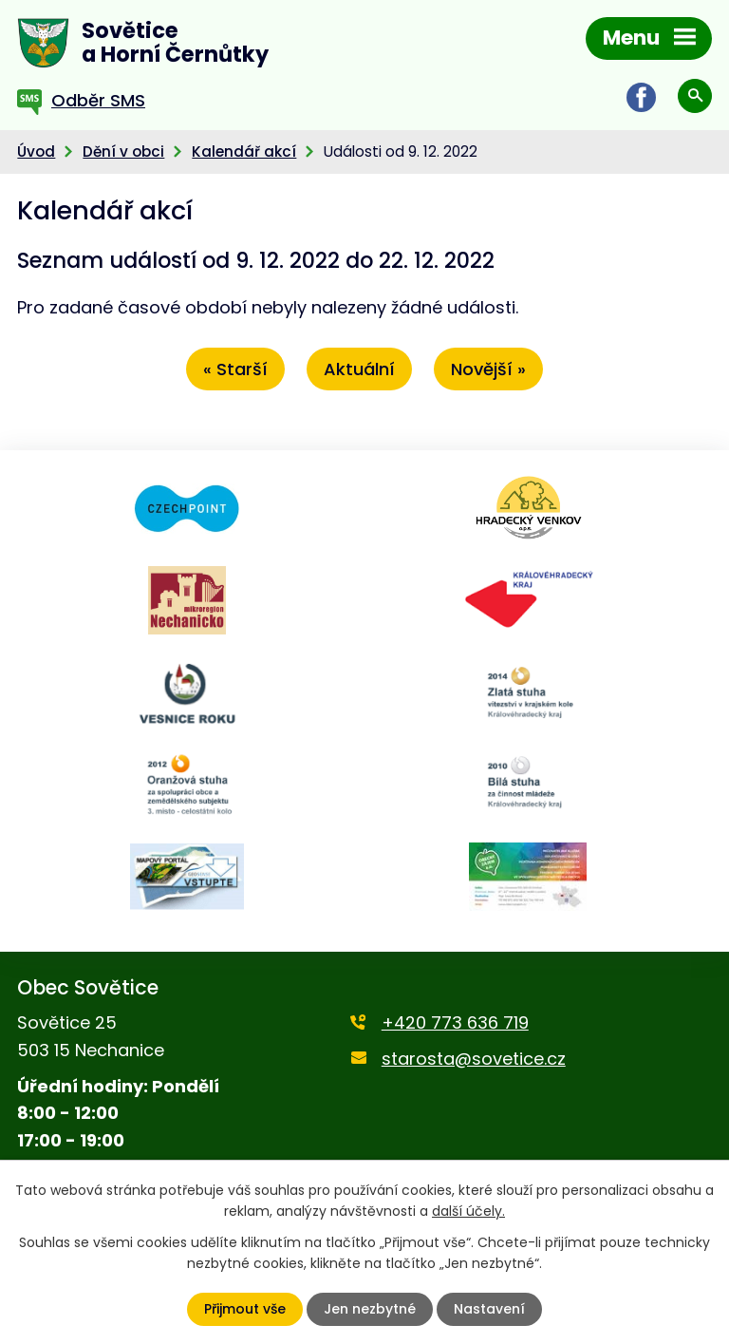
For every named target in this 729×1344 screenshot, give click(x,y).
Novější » (488, 369)
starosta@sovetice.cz (474, 1058)
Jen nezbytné (370, 1308)
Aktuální (359, 369)
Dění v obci (123, 151)
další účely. (468, 1211)
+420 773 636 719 (455, 1022)
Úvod (36, 151)
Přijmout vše (245, 1308)
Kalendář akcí (244, 151)
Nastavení (489, 1308)
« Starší (235, 369)
